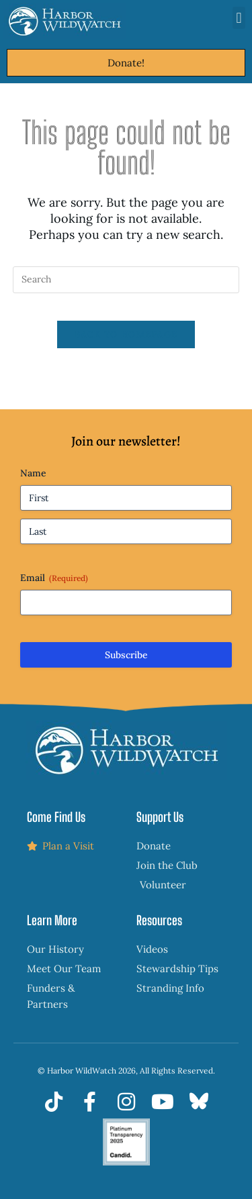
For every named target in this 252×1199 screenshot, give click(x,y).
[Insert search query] (126, 279)
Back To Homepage (126, 334)
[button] (239, 18)
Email (54, 578)
